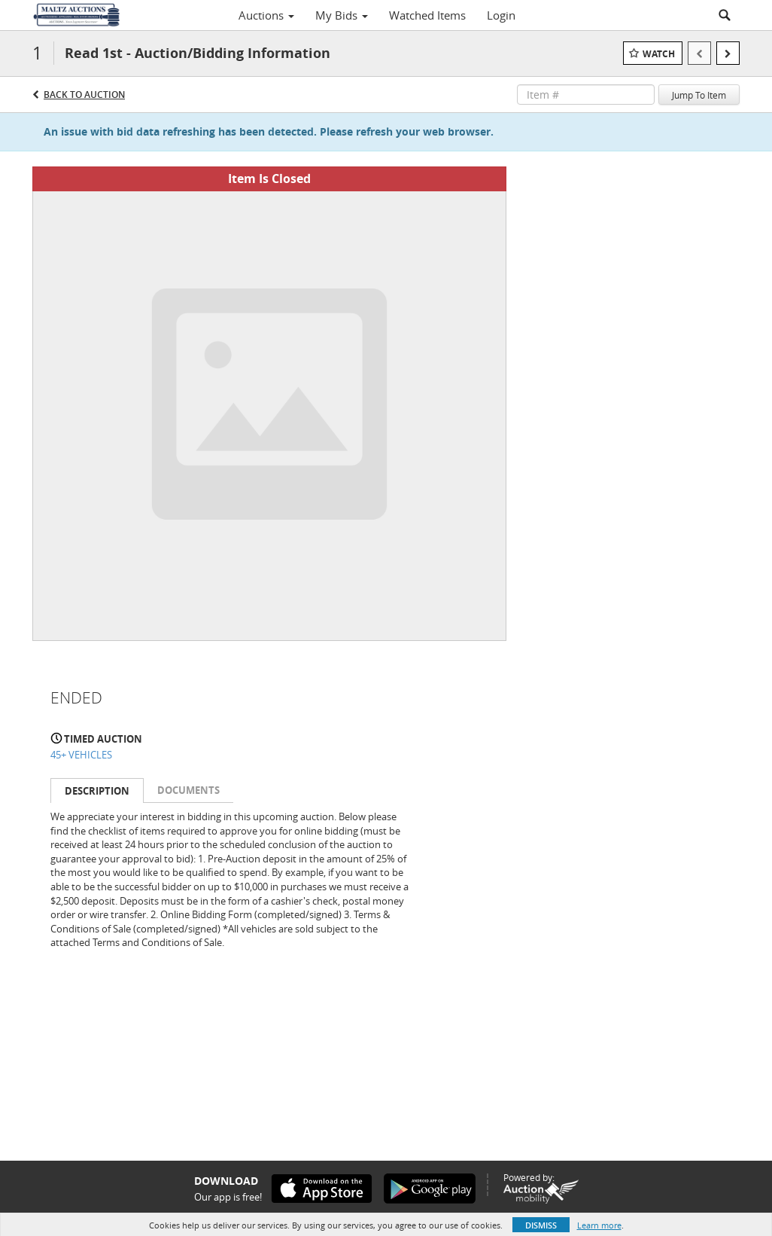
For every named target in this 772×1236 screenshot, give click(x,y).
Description (97, 791)
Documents (188, 790)
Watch (659, 53)
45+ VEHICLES (81, 754)
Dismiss (541, 1225)
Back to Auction (84, 94)
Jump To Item (699, 95)
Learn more (599, 1225)
